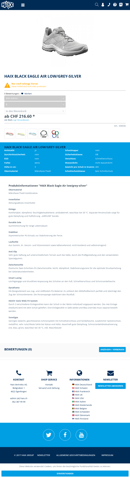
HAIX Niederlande (82, 405)
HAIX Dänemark (81, 415)
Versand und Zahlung (49, 388)
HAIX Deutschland (82, 384)
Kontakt (49, 384)
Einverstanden (65, 473)
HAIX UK (77, 394)
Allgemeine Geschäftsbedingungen (75, 455)
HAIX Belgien (79, 408)
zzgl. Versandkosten (21, 120)
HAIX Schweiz (80, 388)
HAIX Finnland (80, 418)
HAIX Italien (79, 401)
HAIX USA (78, 398)
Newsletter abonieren (110, 385)
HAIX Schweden (81, 411)
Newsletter (43, 455)
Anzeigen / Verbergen (112, 349)
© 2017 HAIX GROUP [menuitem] (24, 455)
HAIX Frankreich (81, 391)
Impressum (107, 455)
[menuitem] (20, 5)
